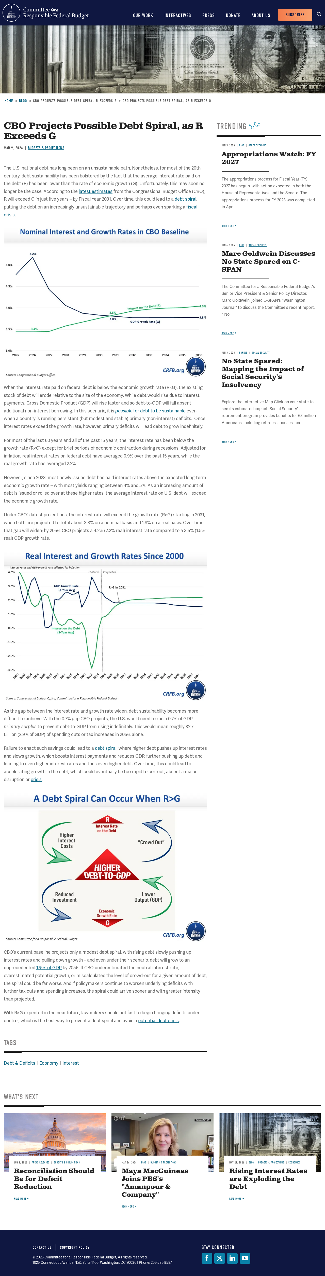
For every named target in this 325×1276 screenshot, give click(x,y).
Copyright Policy (75, 1247)
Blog (23, 101)
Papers (243, 352)
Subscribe (295, 15)
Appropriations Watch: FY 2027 (269, 158)
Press (208, 15)
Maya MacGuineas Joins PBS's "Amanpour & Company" (155, 1183)
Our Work (143, 15)
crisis (36, 779)
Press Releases (41, 1162)
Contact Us (42, 1247)
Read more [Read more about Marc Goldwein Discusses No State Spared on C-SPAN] (228, 333)
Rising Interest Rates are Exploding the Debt (268, 1179)
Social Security (258, 245)
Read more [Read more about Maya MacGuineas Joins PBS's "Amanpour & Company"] (128, 1206)
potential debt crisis (158, 1020)
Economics (294, 1162)
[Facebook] (207, 1258)
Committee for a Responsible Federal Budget (46, 13)
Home (9, 101)
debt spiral (185, 199)
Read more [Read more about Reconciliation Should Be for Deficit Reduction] (20, 1198)
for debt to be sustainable (150, 411)
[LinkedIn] (232, 1258)
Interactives (178, 15)
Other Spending (257, 145)
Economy (48, 1063)
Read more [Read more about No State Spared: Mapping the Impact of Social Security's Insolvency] (228, 441)
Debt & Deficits (19, 1063)
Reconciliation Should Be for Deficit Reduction (54, 1179)
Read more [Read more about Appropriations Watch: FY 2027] (228, 226)
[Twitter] (219, 1258)
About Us (261, 15)
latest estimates (95, 191)
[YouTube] (245, 1258)
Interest (70, 1063)
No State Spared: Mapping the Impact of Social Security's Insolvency (263, 373)
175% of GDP (49, 967)
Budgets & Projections (46, 148)
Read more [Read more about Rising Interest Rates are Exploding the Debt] (235, 1198)
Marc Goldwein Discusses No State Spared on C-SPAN (268, 261)
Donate (233, 15)
